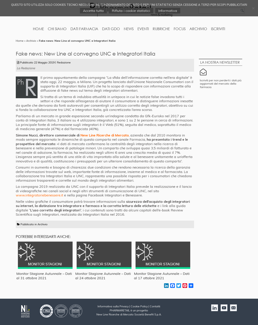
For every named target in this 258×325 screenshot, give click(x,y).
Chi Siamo (57, 29)
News (129, 29)
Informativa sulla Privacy (113, 306)
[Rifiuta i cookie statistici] (253, 8)
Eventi (143, 29)
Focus (180, 29)
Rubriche (161, 29)
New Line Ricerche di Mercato (104, 135)
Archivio (198, 29)
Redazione (64, 62)
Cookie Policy (139, 306)
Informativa (167, 10)
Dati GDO (111, 29)
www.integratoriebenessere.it (39, 195)
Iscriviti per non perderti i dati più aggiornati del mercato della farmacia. (220, 84)
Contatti (155, 306)
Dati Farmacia (84, 29)
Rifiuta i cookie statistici (131, 10)
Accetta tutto (93, 10)
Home (38, 29)
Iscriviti (218, 29)
